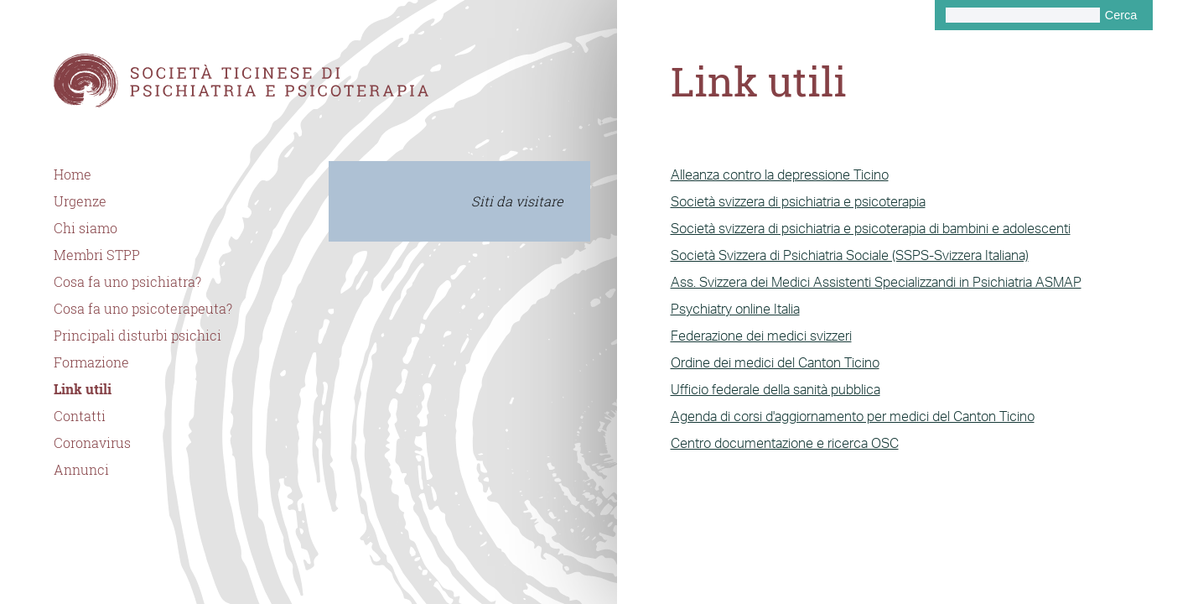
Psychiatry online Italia (735, 308)
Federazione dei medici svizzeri (761, 335)
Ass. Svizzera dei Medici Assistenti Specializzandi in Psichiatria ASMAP (876, 281)
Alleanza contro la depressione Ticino (780, 174)
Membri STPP (97, 255)
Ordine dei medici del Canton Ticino (775, 362)
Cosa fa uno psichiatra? (127, 282)
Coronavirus (92, 443)
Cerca (1121, 15)
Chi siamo (85, 228)
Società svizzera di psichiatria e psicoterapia (798, 201)
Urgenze (80, 201)
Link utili (83, 389)
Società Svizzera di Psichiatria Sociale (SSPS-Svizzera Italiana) (850, 255)
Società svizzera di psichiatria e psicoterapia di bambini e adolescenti (871, 228)
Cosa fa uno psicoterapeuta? (143, 308)
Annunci (81, 470)
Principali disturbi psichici (137, 335)
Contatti (80, 416)
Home (72, 174)
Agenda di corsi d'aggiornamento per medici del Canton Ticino (853, 416)
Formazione (91, 362)
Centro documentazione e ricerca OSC (785, 443)
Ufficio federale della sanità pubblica (775, 389)
